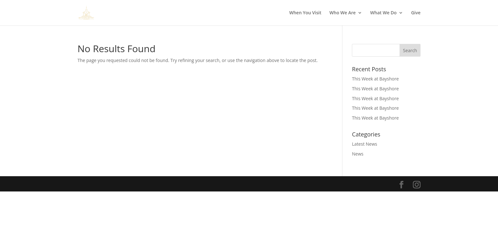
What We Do (383, 13)
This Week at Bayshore (375, 79)
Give (416, 13)
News (357, 154)
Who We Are (342, 13)
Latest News (364, 144)
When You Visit (305, 13)
